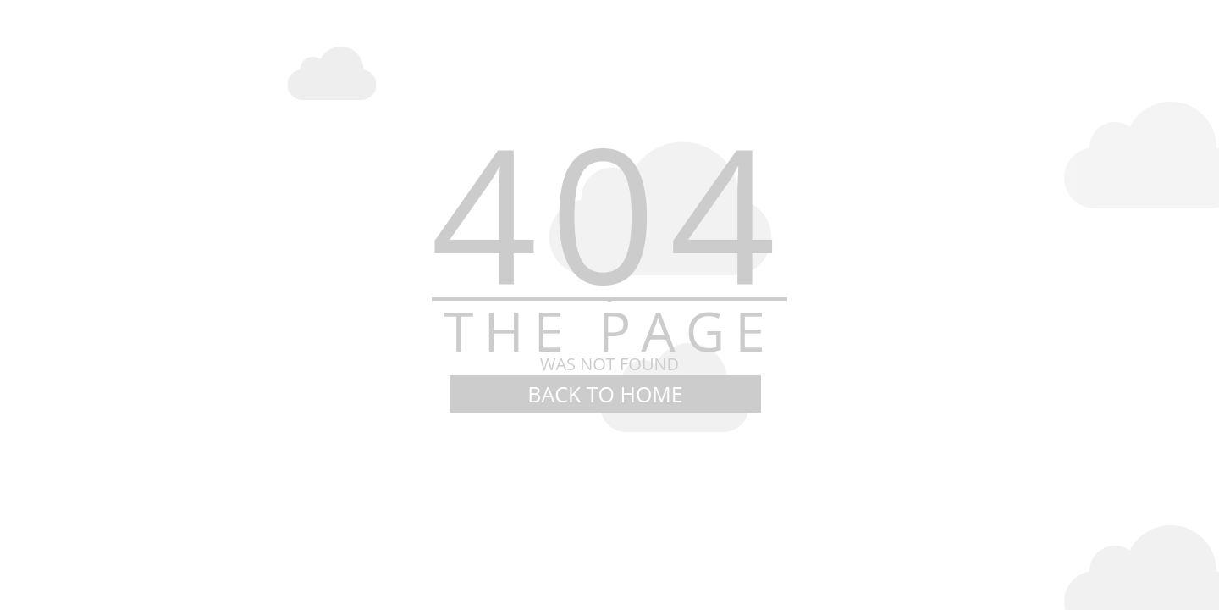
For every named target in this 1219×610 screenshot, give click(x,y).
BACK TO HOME (604, 394)
